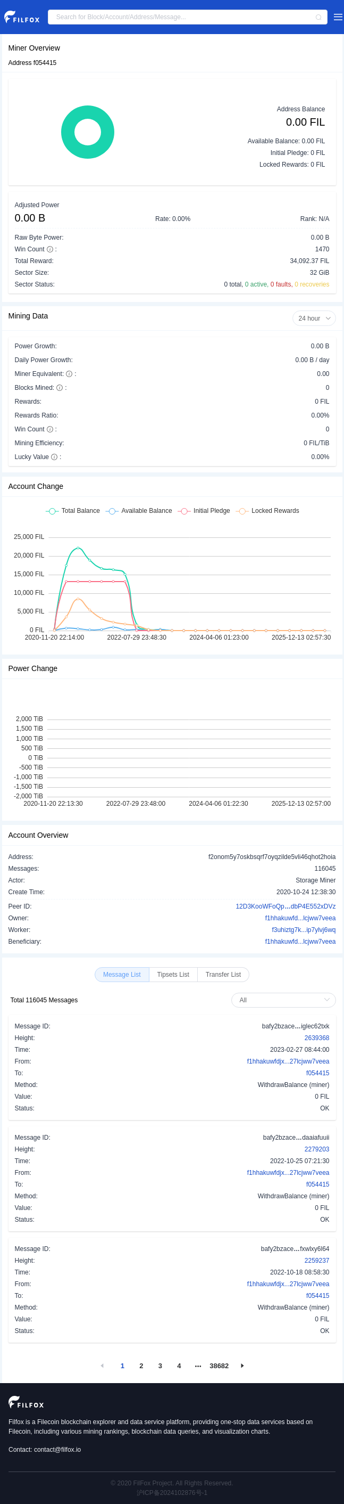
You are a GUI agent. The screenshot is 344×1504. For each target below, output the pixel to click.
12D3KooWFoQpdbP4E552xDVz (285, 906)
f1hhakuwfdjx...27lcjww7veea (288, 1061)
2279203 (317, 1149)
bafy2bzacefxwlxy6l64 (295, 1248)
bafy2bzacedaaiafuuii (296, 1137)
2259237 (317, 1260)
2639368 (317, 1038)
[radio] (122, 974)
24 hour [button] (314, 318)
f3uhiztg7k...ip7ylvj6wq (303, 930)
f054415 (317, 1073)
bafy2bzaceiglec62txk (296, 1025)
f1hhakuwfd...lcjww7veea (300, 918)
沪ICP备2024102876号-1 (172, 1493)
